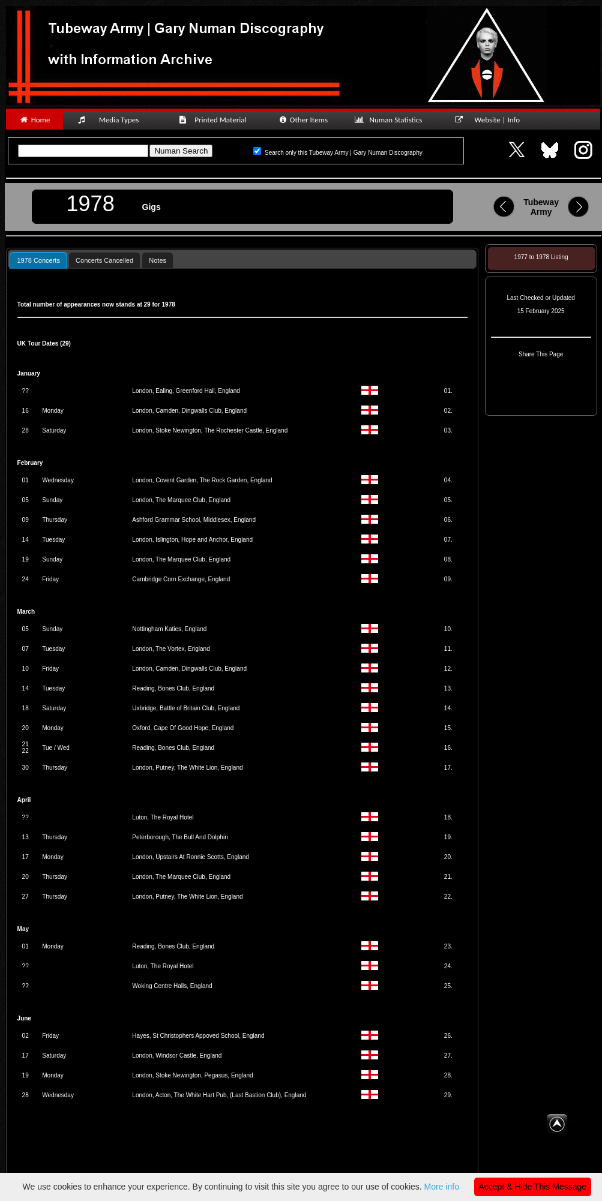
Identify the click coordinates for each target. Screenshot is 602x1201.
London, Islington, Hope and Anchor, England (192, 539)
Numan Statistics (390, 119)
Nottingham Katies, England (169, 629)
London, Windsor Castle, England (176, 1055)
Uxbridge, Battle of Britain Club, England (185, 708)
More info (441, 1186)
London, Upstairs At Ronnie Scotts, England (190, 857)
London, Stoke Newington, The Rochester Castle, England (209, 430)
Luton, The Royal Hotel (162, 817)
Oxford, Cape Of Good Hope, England (182, 728)
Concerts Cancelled (104, 260)
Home (34, 119)
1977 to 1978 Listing (541, 257)
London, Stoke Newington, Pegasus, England (192, 1075)
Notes (157, 260)
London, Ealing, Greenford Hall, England (186, 391)
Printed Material (214, 119)
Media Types (113, 119)
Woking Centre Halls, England (172, 986)
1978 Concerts (38, 260)
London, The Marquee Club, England (181, 500)
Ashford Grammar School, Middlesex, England (194, 520)
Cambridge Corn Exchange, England (181, 579)
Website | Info (491, 119)
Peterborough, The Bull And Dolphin (179, 837)
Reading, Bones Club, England (173, 688)
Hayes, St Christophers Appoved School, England (198, 1035)
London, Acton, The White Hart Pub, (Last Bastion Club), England (219, 1095)
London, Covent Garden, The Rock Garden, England (202, 480)
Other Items (303, 119)
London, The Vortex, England (170, 648)
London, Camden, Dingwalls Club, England (189, 410)
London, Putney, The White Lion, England (187, 767)
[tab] (38, 260)
